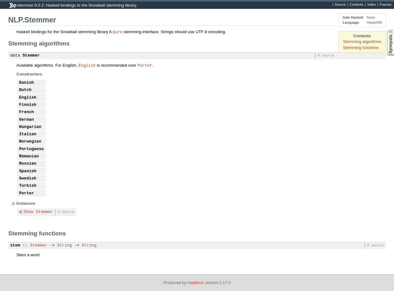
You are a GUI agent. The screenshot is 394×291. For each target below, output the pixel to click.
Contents (356, 5)
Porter (144, 65)
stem (15, 245)
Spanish (28, 171)
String (64, 245)
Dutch (25, 90)
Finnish (28, 105)
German (26, 120)
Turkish (28, 186)
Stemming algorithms (362, 41)
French (26, 112)
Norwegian (30, 141)
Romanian (29, 156)
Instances (25, 203)
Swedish (28, 178)
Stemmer (31, 55)
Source (340, 5)
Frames (385, 5)
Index (371, 5)
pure (117, 31)
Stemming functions (361, 47)
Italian (28, 134)
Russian (28, 164)
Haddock (196, 282)
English (87, 65)
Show (28, 212)
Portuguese (31, 149)
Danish (26, 83)
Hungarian (30, 127)
